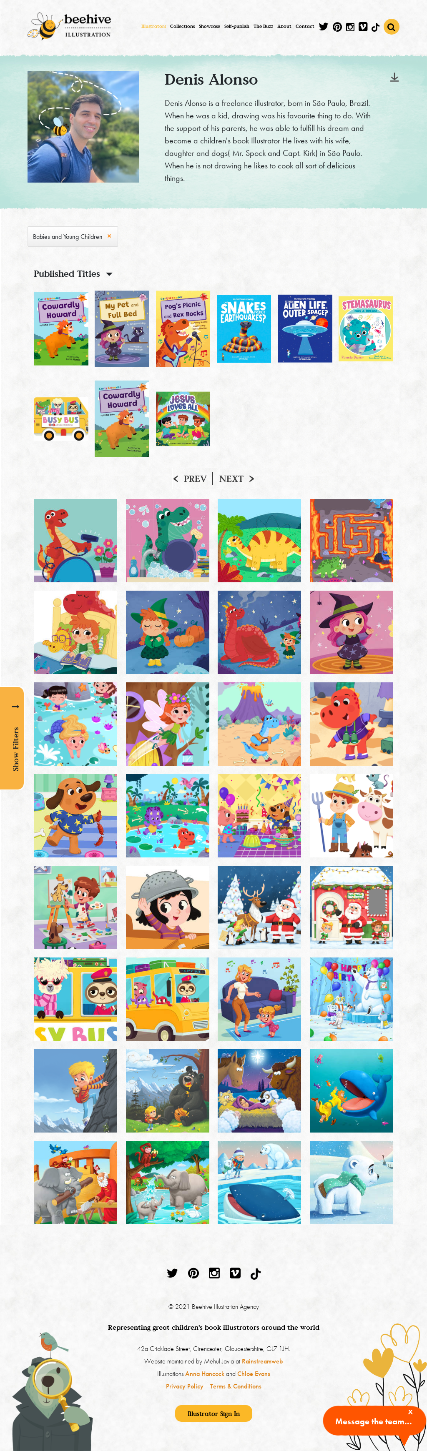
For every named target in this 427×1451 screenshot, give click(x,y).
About (284, 26)
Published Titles (67, 273)
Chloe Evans (253, 1373)
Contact (305, 26)
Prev (195, 478)
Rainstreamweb (262, 1361)
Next (231, 478)
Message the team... (373, 1421)
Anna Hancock (204, 1373)
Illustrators (153, 26)
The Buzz (263, 26)
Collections (182, 26)
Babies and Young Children (68, 236)
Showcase (209, 26)
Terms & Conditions (235, 1386)
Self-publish (236, 26)
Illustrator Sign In (214, 1413)
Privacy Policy (184, 1386)
